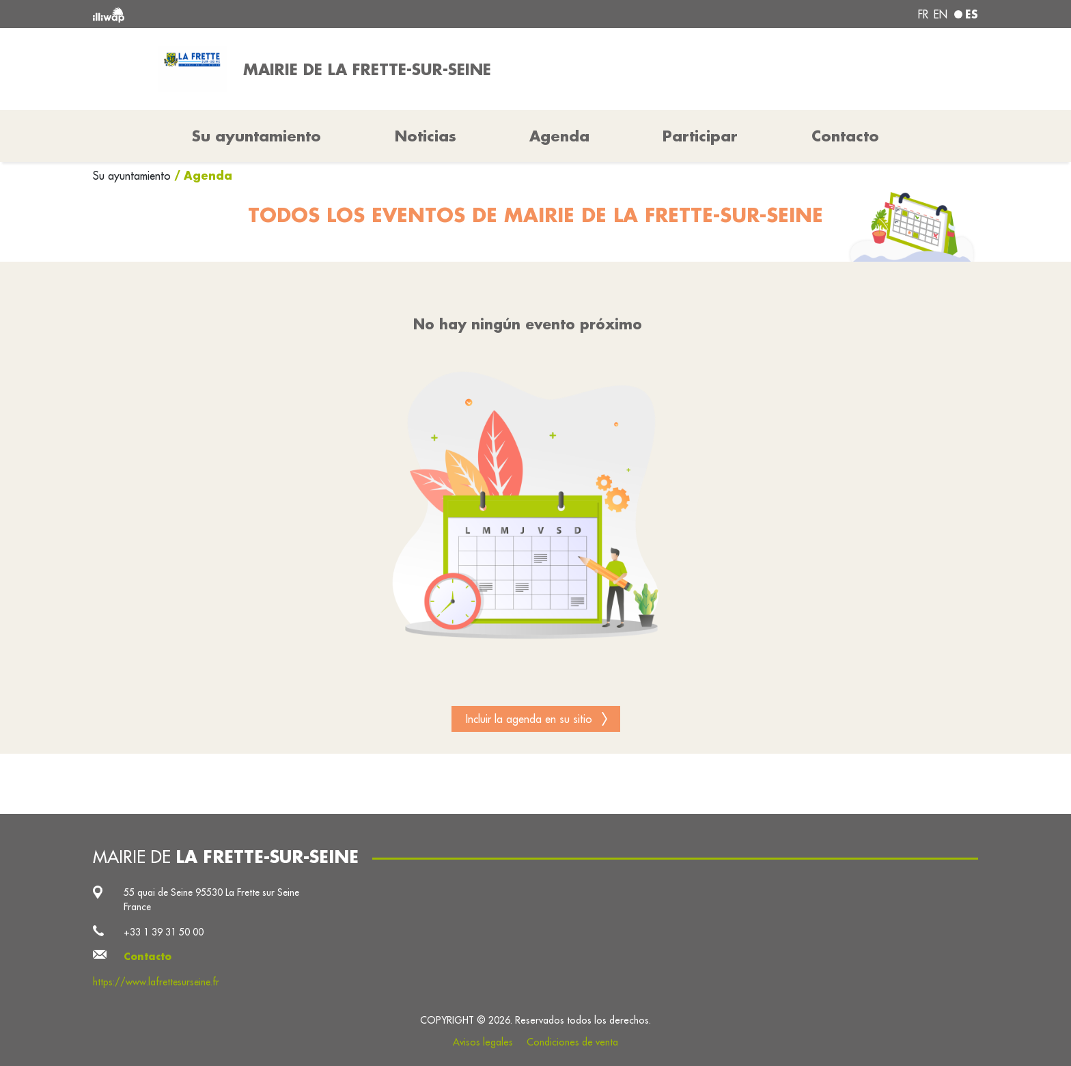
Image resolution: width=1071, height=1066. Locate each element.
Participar (700, 136)
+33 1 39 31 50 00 (164, 932)
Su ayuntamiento (133, 175)
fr (923, 14)
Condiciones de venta (572, 1042)
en (940, 14)
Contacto (845, 136)
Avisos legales (483, 1042)
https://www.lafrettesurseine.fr (156, 982)
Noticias (425, 136)
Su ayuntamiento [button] (256, 136)
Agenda (559, 136)
